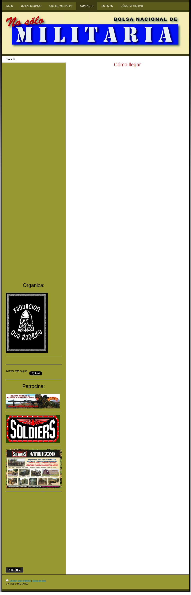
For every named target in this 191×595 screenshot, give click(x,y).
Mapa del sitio (39, 580)
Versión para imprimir (18, 580)
